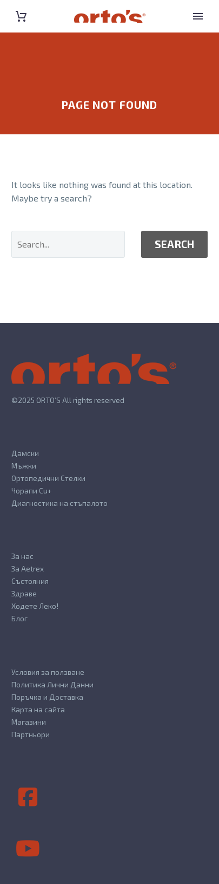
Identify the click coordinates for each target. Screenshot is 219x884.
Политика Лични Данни (52, 684)
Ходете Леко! (34, 605)
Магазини (28, 721)
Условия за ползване (47, 672)
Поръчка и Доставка (47, 696)
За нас (22, 556)
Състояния (30, 581)
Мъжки (23, 465)
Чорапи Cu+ (31, 490)
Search (174, 244)
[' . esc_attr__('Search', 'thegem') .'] (68, 244)
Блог (19, 618)
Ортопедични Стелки (48, 478)
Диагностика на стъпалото (59, 503)
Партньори (30, 734)
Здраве (24, 593)
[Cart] (21, 16)
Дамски (25, 453)
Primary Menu (198, 16)
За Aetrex (27, 568)
